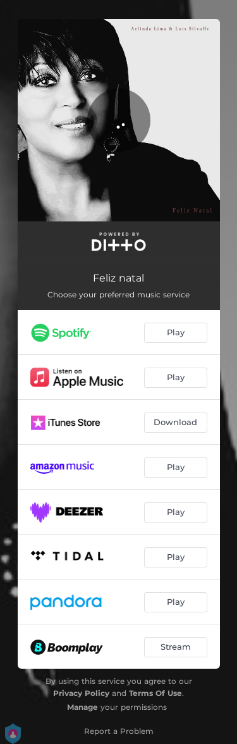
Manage (82, 707)
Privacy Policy (81, 693)
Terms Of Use (155, 693)
